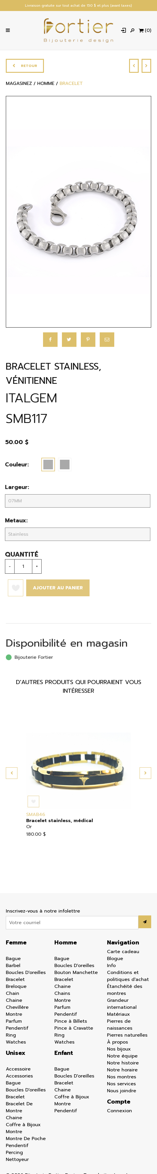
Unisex (15, 1054)
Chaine (14, 1001)
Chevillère (17, 1008)
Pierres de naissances (119, 1026)
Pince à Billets (70, 1022)
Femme (16, 943)
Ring (11, 1036)
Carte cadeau (123, 952)
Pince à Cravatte (73, 1029)
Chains (62, 994)
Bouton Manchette (76, 973)
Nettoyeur (17, 1160)
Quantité (17, 555)
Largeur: (12, 488)
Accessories (19, 1077)
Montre (14, 1015)
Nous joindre (121, 1091)
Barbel (13, 966)
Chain (12, 994)
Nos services (121, 1085)
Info (111, 966)
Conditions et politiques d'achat (128, 977)
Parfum (14, 1022)
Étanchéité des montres (124, 991)
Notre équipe (122, 1057)
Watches (16, 1043)
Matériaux (118, 1015)
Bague (13, 959)
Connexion (119, 1111)
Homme (65, 943)
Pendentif (17, 1029)
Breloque (16, 987)
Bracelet (15, 980)
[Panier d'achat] (144, 31)
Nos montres (121, 1078)
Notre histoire (123, 1064)
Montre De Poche (26, 1139)
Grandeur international (122, 1005)
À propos (117, 1043)
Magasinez (19, 86)
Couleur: (12, 465)
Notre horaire (122, 1071)
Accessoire (18, 1070)
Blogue (115, 959)
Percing (14, 1153)
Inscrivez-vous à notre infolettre (43, 912)
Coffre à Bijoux (23, 1125)
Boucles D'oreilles (26, 973)
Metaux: (11, 521)
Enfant (63, 1054)
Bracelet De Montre (19, 1108)
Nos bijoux (119, 1050)
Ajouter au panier (53, 589)
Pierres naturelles (127, 1036)
